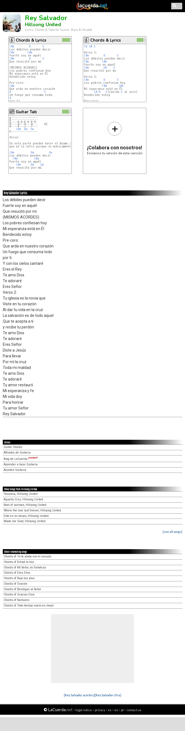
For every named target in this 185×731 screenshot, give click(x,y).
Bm (25, 129)
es (110, 710)
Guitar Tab (26, 112)
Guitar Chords (13, 447)
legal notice (83, 710)
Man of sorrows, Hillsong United (25, 505)
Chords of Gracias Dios (19, 594)
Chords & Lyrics (31, 40)
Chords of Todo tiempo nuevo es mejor (29, 605)
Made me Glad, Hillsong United (25, 521)
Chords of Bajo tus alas (19, 578)
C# (85, 46)
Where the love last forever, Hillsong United (32, 510)
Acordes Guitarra (15, 470)
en (116, 710)
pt (122, 710)
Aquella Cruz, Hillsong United (23, 499)
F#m (11, 52)
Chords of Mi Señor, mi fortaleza (25, 567)
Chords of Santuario (16, 600)
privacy (100, 710)
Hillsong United (43, 24)
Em (32, 129)
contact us (133, 710)
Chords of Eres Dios (17, 572)
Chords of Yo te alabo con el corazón (27, 556)
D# (90, 46)
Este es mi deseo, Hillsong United (26, 516)
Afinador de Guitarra (17, 452)
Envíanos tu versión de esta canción (114, 138)
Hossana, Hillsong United (21, 494)
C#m (11, 46)
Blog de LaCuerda (21, 459)
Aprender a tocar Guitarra (21, 464)
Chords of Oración (15, 584)
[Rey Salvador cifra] (108, 695)
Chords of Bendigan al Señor (22, 589)
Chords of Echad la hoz (19, 562)
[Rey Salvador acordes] (79, 695)
